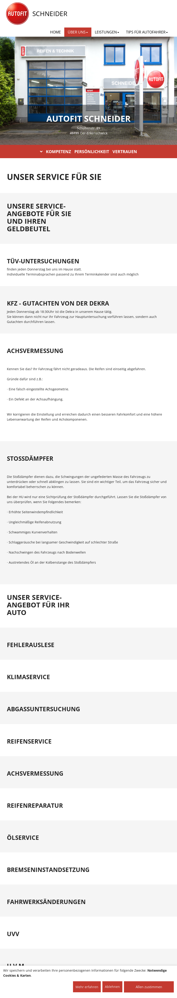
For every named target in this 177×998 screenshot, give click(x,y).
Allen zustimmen (149, 986)
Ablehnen (112, 986)
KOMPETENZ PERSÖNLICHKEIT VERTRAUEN (88, 151)
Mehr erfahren (87, 987)
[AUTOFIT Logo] (17, 14)
